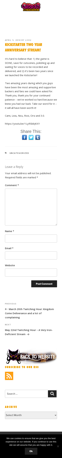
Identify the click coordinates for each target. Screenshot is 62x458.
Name (9, 231)
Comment (12, 185)
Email (9, 248)
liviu (28, 40)
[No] (58, 446)
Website (10, 265)
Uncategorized (19, 153)
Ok (31, 451)
